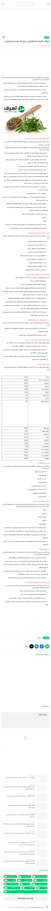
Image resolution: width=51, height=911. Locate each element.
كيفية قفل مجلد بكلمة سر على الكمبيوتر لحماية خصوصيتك (21, 806)
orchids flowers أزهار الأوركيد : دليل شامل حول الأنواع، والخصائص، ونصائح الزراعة (19, 853)
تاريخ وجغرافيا (10, 876)
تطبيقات (40, 880)
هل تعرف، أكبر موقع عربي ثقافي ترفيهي (18, 907)
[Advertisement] (25, 23)
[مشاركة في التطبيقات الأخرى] (26, 646)
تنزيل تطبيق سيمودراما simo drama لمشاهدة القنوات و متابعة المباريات (19, 788)
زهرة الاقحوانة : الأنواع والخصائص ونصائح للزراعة (21, 796)
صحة (46, 37)
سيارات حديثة (11, 884)
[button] (42, 646)
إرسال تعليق (42, 714)
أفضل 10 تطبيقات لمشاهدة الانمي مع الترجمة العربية (19, 833)
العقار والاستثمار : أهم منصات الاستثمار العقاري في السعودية (20, 816)
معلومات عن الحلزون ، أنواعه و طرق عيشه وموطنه (20, 777)
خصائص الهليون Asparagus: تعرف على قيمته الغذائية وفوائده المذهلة (19, 862)
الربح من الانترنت (39, 876)
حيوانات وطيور (39, 884)
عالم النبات (28, 888)
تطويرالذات (24, 880)
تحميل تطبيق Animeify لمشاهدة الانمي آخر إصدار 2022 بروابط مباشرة (19, 825)
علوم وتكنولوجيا (12, 888)
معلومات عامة (25, 891)
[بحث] (3, 4)
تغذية (10, 880)
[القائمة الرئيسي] (48, 4)
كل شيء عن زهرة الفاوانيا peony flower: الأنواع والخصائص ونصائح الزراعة (21, 844)
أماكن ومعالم (24, 876)
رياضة (25, 884)
